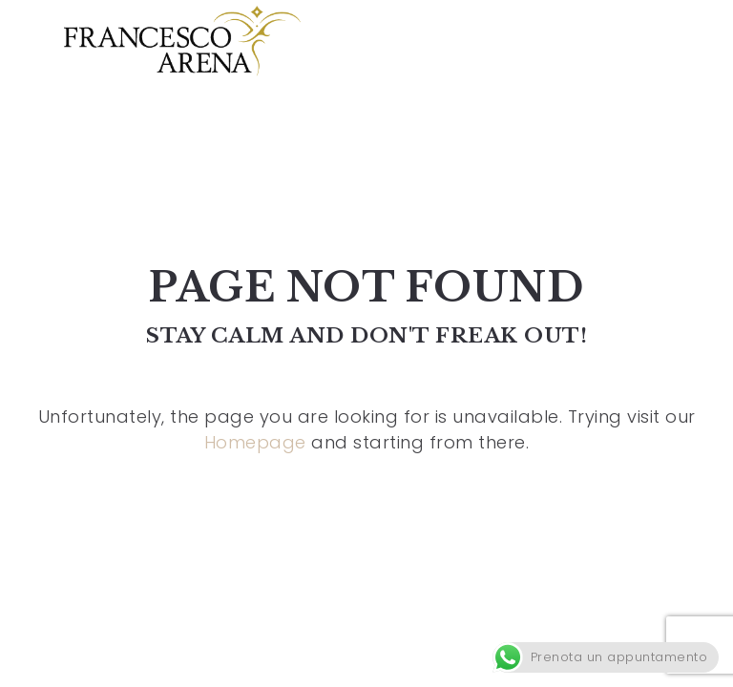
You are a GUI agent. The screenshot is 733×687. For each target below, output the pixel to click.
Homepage (255, 442)
